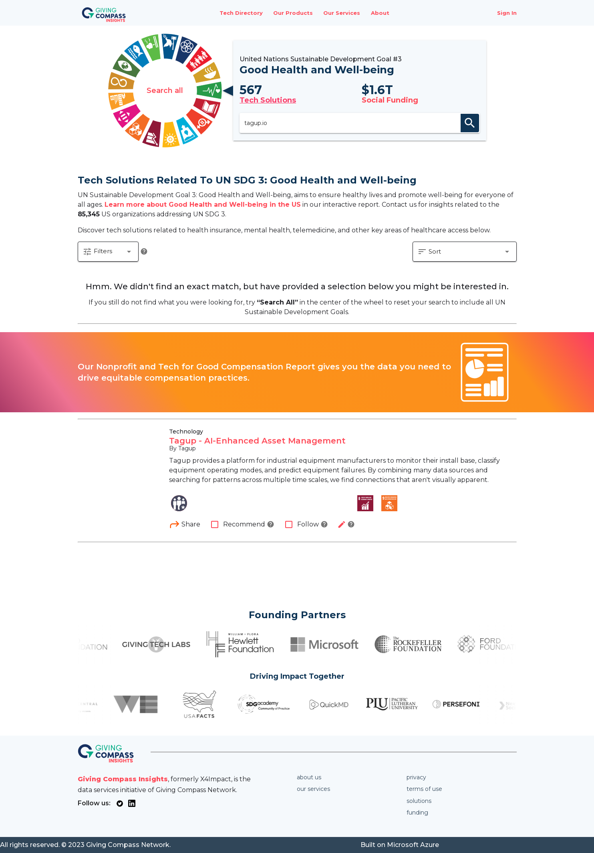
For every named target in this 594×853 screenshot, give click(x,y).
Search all (165, 90)
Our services (313, 789)
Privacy (416, 777)
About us (309, 777)
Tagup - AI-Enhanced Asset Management (257, 441)
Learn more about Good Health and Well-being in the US (203, 204)
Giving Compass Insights (123, 779)
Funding (417, 812)
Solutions (419, 801)
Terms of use (424, 789)
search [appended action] (470, 123)
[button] (108, 252)
